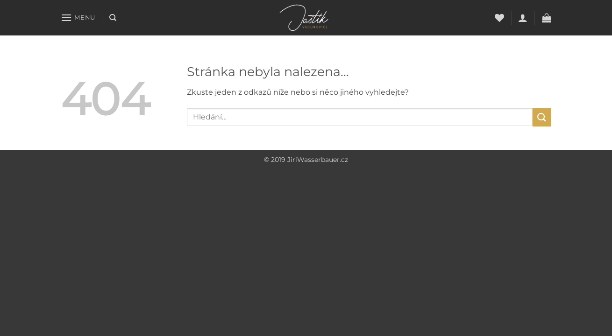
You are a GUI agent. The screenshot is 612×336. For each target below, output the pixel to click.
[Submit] (542, 117)
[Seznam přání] (499, 17)
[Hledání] (112, 18)
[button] (78, 17)
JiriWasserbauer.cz (317, 159)
